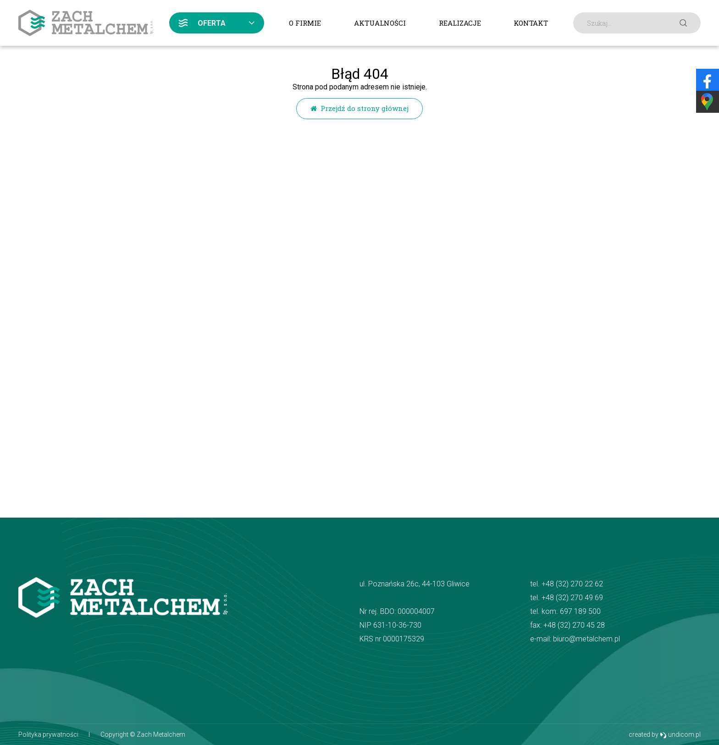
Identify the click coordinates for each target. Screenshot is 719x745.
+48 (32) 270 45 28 (574, 625)
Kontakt (531, 23)
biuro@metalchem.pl (586, 639)
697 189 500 (580, 611)
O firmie (305, 23)
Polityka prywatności (48, 734)
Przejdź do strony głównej (359, 108)
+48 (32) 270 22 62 (572, 583)
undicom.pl (680, 735)
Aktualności (380, 23)
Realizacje (460, 23)
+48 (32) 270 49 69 (572, 597)
